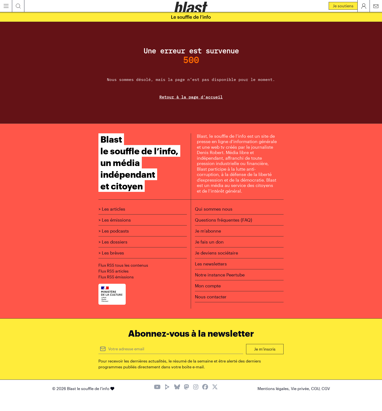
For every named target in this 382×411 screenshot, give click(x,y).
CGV (326, 388)
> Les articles (111, 209)
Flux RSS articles (113, 271)
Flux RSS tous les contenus (123, 265)
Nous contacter (211, 296)
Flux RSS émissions (116, 276)
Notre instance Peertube (220, 274)
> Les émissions (114, 220)
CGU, (316, 388)
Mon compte (208, 285)
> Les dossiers (112, 242)
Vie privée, (301, 388)
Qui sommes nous (213, 209)
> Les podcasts (113, 231)
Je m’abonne (208, 231)
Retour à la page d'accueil (191, 97)
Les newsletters (211, 263)
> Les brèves (111, 252)
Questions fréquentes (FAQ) (223, 220)
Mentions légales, (274, 388)
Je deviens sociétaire (216, 252)
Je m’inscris (265, 349)
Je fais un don (209, 242)
